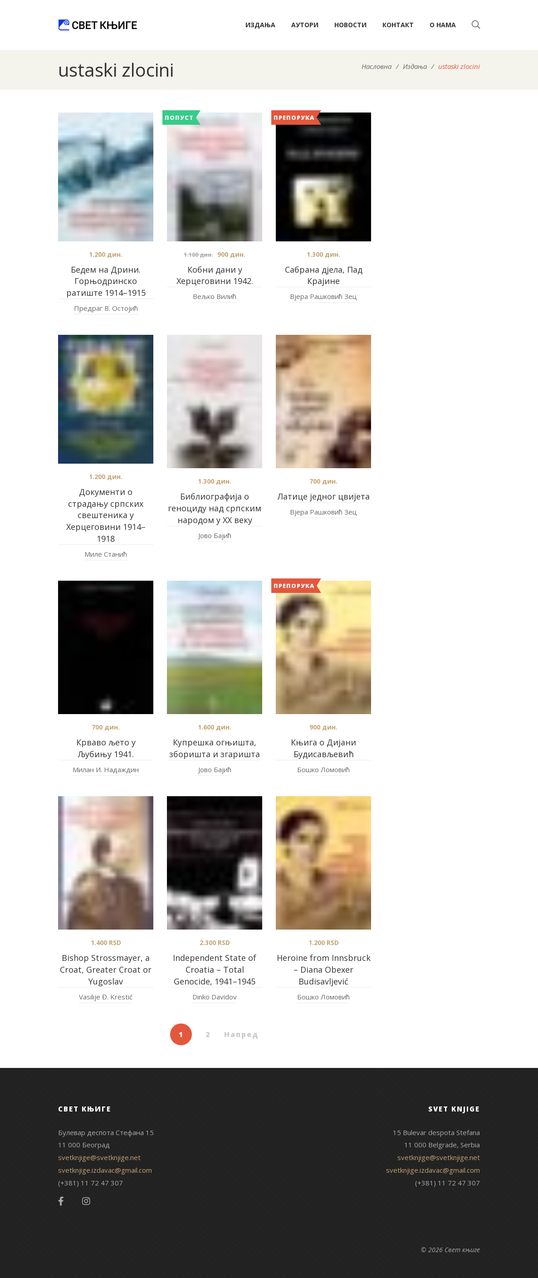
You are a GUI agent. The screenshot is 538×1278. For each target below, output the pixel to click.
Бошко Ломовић (323, 769)
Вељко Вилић (214, 296)
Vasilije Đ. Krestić (105, 996)
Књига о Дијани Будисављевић (323, 748)
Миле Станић (105, 553)
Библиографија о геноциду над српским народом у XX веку (214, 508)
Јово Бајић (214, 535)
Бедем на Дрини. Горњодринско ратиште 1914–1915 (106, 281)
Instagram (86, 1201)
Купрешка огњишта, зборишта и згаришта (214, 748)
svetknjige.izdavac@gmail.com (105, 1170)
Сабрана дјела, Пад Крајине (323, 275)
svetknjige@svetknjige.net (99, 1157)
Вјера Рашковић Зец (323, 296)
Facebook (61, 1201)
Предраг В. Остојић (106, 308)
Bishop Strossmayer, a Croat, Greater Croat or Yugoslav (106, 969)
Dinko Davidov (214, 996)
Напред (241, 1034)
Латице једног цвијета (324, 496)
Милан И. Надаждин (106, 769)
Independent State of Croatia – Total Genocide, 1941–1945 (214, 969)
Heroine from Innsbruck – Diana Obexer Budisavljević (324, 969)
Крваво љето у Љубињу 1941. (106, 748)
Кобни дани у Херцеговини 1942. (214, 275)
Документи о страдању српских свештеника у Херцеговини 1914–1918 (106, 515)
